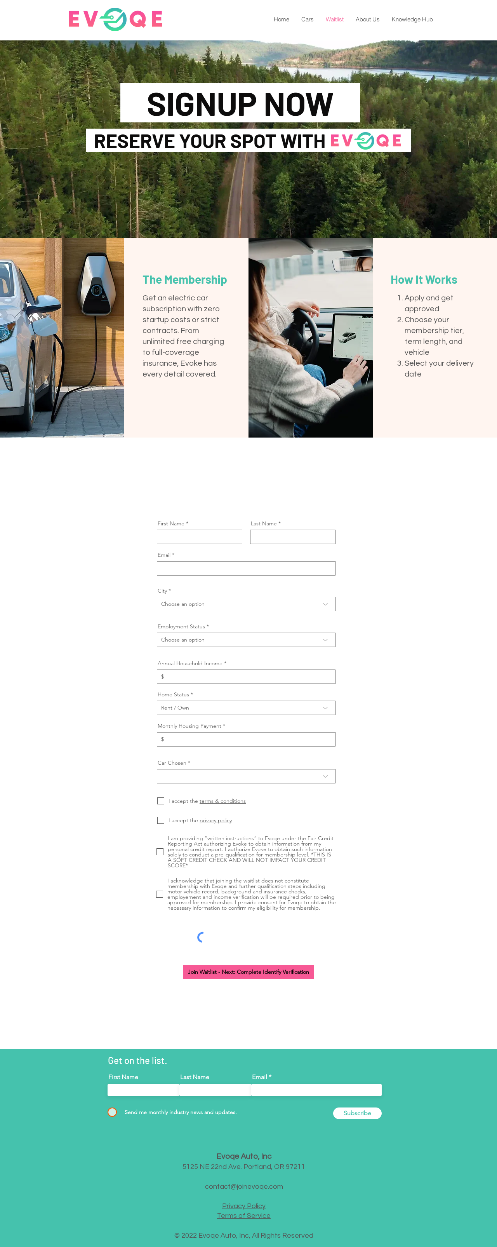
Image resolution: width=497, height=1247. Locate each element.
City (162, 590)
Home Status (173, 694)
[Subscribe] (357, 1113)
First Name (171, 523)
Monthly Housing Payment (189, 726)
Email (164, 555)
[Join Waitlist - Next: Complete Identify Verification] (248, 972)
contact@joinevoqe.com (244, 1186)
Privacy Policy (244, 1206)
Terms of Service (244, 1215)
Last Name (264, 523)
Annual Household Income (190, 663)
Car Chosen (172, 763)
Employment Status (181, 626)
